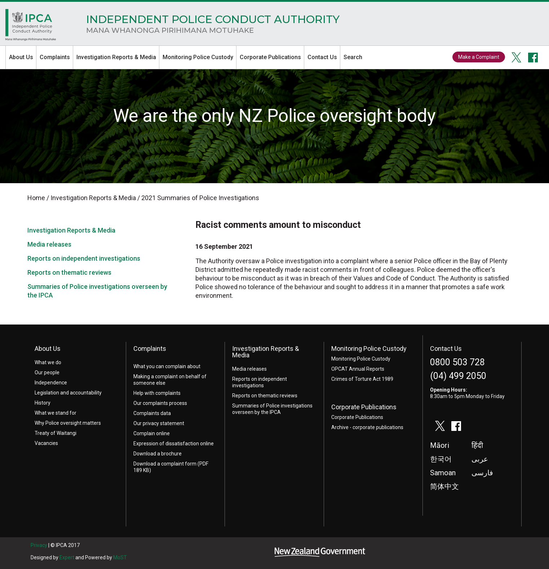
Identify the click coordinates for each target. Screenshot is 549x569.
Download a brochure (157, 453)
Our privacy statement (158, 423)
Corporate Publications (270, 57)
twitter (517, 57)
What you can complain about (166, 366)
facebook (533, 57)
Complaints (55, 57)
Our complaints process (160, 403)
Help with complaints (157, 393)
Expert (66, 557)
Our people (47, 372)
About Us (21, 57)
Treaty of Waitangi (55, 433)
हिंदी (477, 445)
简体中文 (444, 486)
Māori (439, 445)
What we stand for (55, 413)
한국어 (441, 459)
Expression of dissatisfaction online (173, 443)
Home (30, 27)
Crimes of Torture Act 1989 (362, 379)
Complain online (151, 433)
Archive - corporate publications (367, 427)
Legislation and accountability (68, 393)
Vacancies (46, 443)
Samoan (443, 472)
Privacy (39, 545)
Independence (51, 382)
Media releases (49, 244)
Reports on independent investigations (83, 258)
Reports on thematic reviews (69, 272)
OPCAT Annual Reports (357, 369)
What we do (48, 362)
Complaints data (152, 413)
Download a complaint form (164, 464)
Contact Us (322, 57)
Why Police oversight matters (68, 423)
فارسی (482, 472)
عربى (479, 459)
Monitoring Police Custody (198, 57)
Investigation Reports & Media (116, 57)
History (42, 403)
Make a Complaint (478, 57)
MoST (120, 557)
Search (353, 57)
